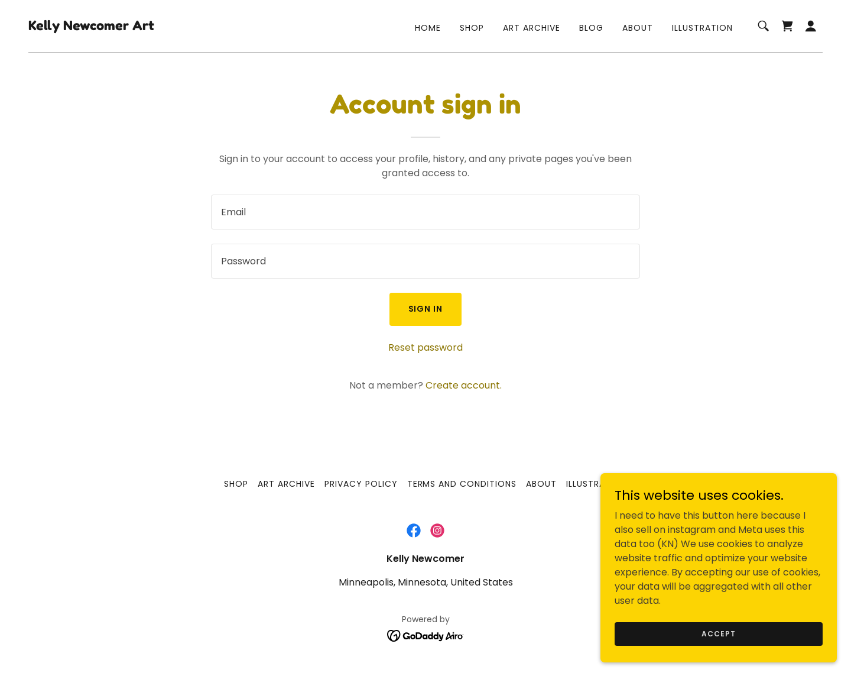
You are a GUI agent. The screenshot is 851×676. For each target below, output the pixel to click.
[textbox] (425, 212)
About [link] (637, 28)
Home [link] (428, 28)
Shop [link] (472, 28)
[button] (811, 26)
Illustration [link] (702, 28)
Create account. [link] (464, 385)
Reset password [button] (425, 347)
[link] (91, 27)
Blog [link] (591, 28)
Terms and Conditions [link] (462, 484)
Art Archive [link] (531, 28)
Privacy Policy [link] (361, 484)
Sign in (425, 309)
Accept (718, 633)
